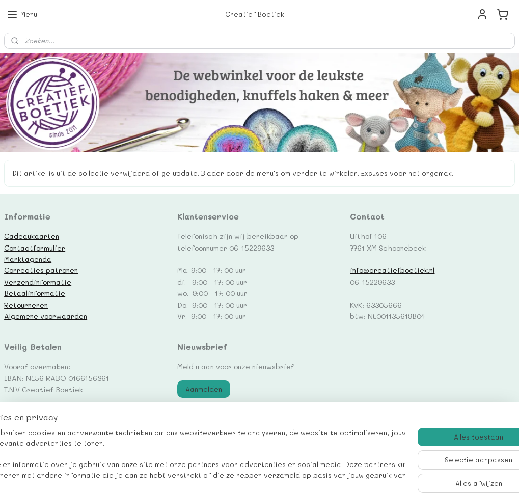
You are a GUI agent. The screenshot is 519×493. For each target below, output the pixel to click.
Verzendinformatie (37, 281)
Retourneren (26, 304)
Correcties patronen (41, 270)
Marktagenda (27, 258)
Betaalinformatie (34, 292)
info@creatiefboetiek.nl (392, 270)
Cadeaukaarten (31, 235)
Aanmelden (203, 389)
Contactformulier (34, 247)
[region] (192, 455)
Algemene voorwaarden (45, 315)
